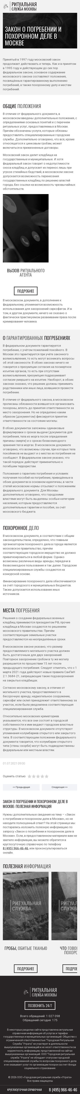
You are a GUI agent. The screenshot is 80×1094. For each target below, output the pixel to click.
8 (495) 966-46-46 (15, 848)
